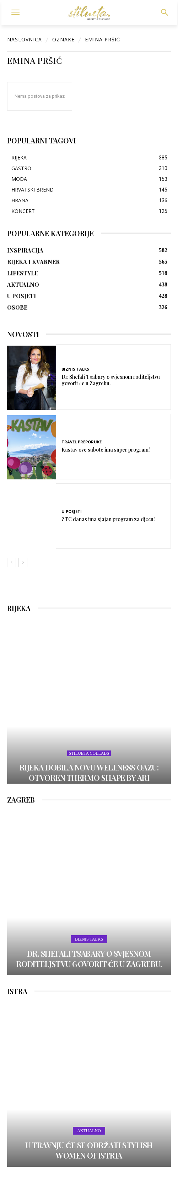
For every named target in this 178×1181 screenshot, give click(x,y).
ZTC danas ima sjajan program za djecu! (108, 519)
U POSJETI (71, 511)
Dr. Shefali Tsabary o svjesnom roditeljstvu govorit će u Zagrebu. (110, 380)
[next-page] (22, 562)
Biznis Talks (75, 369)
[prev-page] (11, 562)
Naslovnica (24, 39)
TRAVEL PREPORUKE (81, 442)
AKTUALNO (89, 1130)
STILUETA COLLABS (89, 753)
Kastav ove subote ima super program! (105, 449)
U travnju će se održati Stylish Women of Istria (88, 1150)
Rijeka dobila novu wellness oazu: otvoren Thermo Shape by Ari (89, 772)
